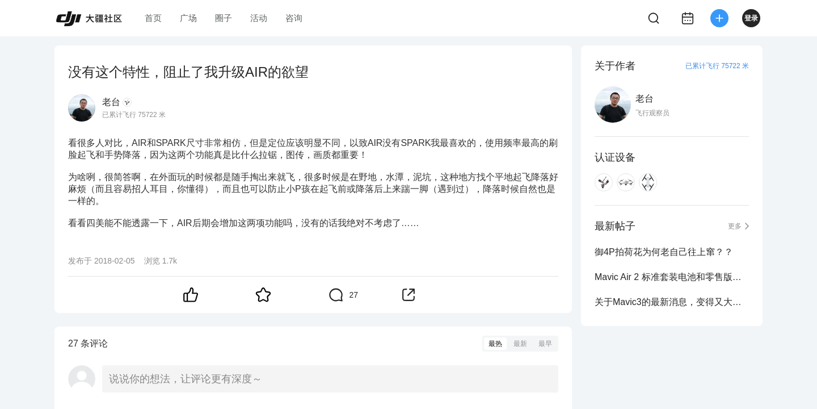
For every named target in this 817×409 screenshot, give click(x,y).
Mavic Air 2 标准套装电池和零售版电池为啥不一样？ (672, 277)
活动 (258, 18)
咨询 (293, 18)
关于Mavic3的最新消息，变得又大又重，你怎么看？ (672, 302)
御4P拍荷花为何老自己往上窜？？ (664, 252)
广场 (188, 18)
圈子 (223, 18)
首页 (153, 18)
